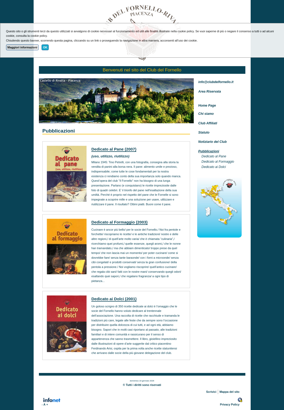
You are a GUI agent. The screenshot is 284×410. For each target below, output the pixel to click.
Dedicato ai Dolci (213, 167)
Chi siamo (206, 114)
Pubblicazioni (208, 151)
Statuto (203, 132)
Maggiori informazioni (22, 47)
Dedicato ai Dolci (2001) (114, 299)
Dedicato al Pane (213, 156)
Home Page (207, 105)
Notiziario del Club (212, 142)
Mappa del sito (229, 391)
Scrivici (211, 391)
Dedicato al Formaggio (217, 161)
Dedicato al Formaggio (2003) (119, 222)
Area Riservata (209, 91)
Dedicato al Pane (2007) (113, 149)
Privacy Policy (230, 404)
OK (45, 47)
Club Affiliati (207, 123)
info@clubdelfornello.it (215, 82)
